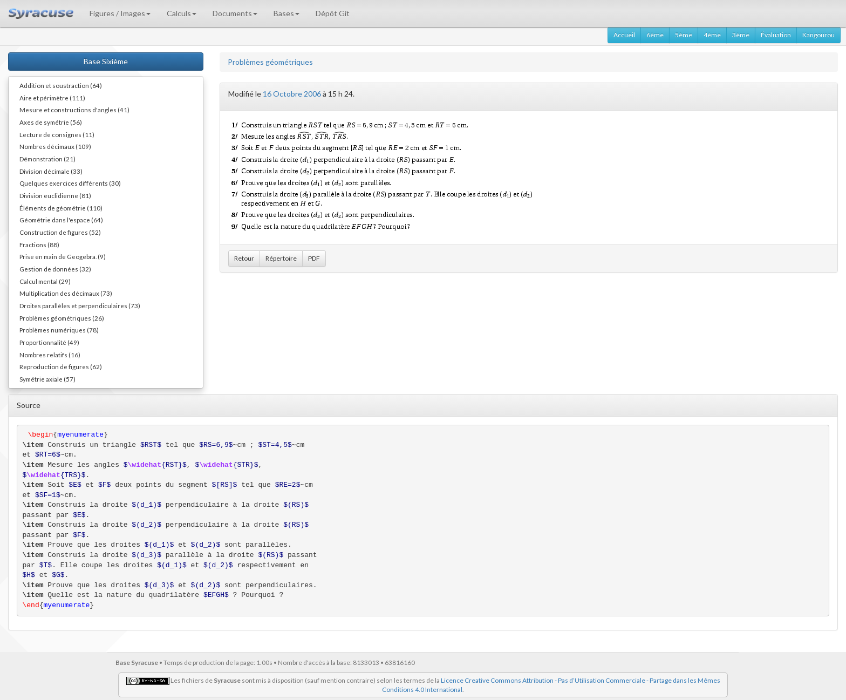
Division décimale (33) (51, 171)
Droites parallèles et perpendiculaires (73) (79, 305)
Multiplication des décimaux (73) (65, 293)
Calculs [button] (181, 13)
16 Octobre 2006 (292, 93)
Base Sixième (106, 61)
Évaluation (776, 35)
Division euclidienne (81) (55, 195)
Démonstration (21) (47, 158)
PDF (314, 258)
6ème (655, 35)
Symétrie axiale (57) (47, 379)
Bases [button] (286, 13)
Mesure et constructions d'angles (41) (74, 109)
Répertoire (281, 258)
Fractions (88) (39, 244)
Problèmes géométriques (270, 61)
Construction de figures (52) (60, 232)
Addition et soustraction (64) (60, 85)
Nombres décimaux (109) (55, 146)
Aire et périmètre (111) (52, 97)
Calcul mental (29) (45, 281)
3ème (740, 35)
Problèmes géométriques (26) (61, 318)
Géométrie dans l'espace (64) (61, 219)
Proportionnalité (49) (49, 342)
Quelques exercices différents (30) (70, 183)
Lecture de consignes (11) (56, 134)
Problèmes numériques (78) (59, 330)
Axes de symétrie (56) (50, 122)
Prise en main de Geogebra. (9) (62, 256)
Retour (244, 258)
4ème (712, 35)
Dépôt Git (333, 13)
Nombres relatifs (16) (49, 354)
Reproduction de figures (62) (60, 366)
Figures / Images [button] (120, 13)
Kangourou (818, 35)
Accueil (624, 35)
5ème (683, 35)
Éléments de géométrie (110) (61, 208)
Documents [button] (235, 13)
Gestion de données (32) (55, 269)
